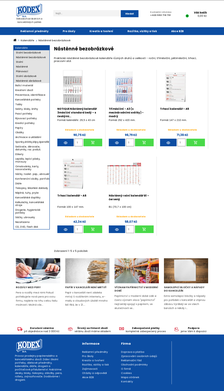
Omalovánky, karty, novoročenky (27, 168)
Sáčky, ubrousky (25, 217)
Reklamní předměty (34, 31)
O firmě (126, 369)
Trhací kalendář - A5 (174, 109)
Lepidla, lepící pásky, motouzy (27, 160)
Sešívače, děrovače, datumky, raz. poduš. (28, 148)
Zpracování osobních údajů (139, 356)
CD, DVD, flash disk (26, 226)
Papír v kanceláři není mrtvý (86, 287)
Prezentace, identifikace (30, 95)
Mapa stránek (130, 377)
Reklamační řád (131, 360)
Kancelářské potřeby (28, 99)
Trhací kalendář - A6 (71, 195)
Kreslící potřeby (25, 123)
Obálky (19, 132)
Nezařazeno (22, 222)
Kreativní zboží (24, 90)
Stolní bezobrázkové (28, 52)
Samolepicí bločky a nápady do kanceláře (184, 289)
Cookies (126, 373)
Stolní (19, 62)
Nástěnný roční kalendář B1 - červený (129, 197)
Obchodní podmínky (134, 364)
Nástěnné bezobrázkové (31, 57)
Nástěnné (22, 66)
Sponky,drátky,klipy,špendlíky (33, 142)
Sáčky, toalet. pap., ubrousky (33, 174)
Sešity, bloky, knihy (26, 109)
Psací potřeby (23, 113)
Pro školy (69, 31)
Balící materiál (24, 85)
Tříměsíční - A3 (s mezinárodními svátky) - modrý (126, 112)
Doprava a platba (132, 352)
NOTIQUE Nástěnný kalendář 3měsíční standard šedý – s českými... (77, 112)
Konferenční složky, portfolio (32, 178)
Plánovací (22, 71)
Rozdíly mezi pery (28, 287)
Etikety (19, 154)
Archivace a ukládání (28, 137)
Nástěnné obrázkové (28, 81)
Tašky (18, 104)
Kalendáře (21, 48)
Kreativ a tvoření (101, 31)
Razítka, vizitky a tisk (142, 31)
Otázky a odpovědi (94, 373)
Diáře (18, 183)
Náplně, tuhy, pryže (27, 192)
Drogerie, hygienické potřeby (27, 211)
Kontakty (127, 381)
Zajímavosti (89, 369)
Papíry (19, 128)
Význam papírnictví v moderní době (136, 289)
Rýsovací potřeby (26, 118)
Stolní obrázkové (26, 76)
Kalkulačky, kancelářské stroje (29, 204)
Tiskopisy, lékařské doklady (31, 188)
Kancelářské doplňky (28, 197)
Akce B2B (177, 31)
